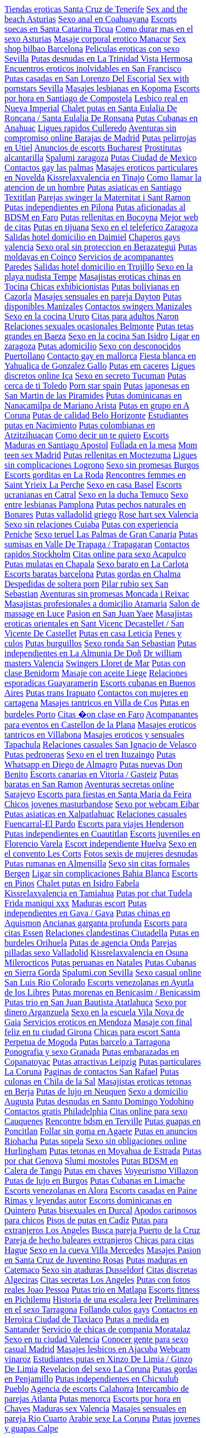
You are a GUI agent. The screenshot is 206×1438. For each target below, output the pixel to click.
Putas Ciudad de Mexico (153, 157)
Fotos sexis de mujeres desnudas (140, 853)
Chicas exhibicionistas (69, 286)
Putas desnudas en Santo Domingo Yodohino (114, 1101)
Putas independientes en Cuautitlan (65, 833)
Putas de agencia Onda (109, 942)
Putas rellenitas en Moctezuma (117, 455)
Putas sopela (61, 1141)
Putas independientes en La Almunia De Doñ (100, 648)
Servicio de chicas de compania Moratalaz (116, 1329)
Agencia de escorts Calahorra (82, 1388)
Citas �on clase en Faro (101, 714)
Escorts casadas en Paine (153, 1190)
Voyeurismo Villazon (161, 1170)
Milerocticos (26, 962)
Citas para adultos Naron (135, 316)
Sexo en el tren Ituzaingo (110, 754)
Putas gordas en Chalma (138, 574)
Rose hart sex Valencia (158, 514)
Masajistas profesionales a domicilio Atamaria (85, 603)
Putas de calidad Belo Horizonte (89, 415)
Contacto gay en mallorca (92, 356)
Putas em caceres (139, 366)
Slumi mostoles (92, 1160)
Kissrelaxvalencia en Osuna (139, 952)
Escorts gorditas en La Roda (53, 475)
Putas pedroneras (34, 754)
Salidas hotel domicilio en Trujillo (94, 266)
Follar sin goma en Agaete (86, 1131)
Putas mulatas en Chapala (49, 564)
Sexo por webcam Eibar (157, 804)
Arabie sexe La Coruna (109, 1418)
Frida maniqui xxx (36, 903)
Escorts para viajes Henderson (130, 824)
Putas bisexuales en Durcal (85, 1210)
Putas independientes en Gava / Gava (75, 908)
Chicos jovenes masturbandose (58, 804)
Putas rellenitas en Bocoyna (109, 217)
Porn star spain (95, 385)
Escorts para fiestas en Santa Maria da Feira (114, 794)
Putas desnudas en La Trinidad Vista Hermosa (111, 58)
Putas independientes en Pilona (59, 207)
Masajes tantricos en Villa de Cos (98, 702)
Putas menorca (85, 1398)
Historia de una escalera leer (102, 1299)
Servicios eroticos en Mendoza (77, 1022)
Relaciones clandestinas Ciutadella (107, 933)
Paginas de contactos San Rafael (101, 1071)
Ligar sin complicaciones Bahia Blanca (101, 873)
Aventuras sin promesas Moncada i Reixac (114, 593)
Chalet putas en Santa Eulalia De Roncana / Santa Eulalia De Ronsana (90, 113)
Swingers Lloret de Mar (107, 663)
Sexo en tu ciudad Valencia (51, 1339)
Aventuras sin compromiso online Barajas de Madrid (90, 133)
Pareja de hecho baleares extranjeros (68, 1240)
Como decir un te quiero (98, 435)
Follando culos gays (114, 1309)
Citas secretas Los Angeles (87, 1279)
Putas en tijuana (60, 227)
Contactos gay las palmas (48, 167)
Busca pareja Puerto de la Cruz (146, 1230)
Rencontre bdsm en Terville (93, 1121)
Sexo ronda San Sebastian (129, 643)
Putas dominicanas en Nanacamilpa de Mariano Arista (93, 400)
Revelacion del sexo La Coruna (95, 1369)
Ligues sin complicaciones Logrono (100, 460)
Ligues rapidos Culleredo (82, 128)
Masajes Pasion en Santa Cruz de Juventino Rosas (102, 1255)
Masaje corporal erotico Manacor (112, 38)
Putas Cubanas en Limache (137, 1180)
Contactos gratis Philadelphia (56, 1111)
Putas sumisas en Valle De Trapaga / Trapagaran (101, 539)
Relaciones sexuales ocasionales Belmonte (79, 326)
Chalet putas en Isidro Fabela (88, 883)
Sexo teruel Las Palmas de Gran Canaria (106, 534)
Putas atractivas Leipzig (95, 1061)
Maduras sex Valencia (70, 1408)
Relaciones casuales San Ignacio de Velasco (120, 744)
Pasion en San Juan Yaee (109, 613)
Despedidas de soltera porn (51, 584)
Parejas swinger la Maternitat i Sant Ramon (114, 197)
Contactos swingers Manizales (138, 306)
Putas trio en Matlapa (108, 1289)
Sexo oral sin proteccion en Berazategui (106, 247)
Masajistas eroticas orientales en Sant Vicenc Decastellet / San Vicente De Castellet (98, 623)
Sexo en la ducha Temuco (124, 494)
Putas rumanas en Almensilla (55, 863)
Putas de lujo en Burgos (46, 1180)
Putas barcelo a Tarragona (124, 1042)
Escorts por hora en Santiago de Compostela (101, 93)
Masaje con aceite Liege (104, 673)
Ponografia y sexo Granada (52, 1051)
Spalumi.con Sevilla (97, 972)
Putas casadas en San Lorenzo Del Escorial (79, 78)
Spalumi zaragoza (77, 157)
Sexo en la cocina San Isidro (118, 336)
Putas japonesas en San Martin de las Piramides (97, 390)
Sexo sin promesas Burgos (152, 465)
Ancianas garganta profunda (92, 923)
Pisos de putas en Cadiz (87, 1220)
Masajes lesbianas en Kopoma (118, 88)
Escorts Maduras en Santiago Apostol (86, 440)
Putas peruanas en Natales (97, 962)
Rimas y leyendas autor (45, 1200)
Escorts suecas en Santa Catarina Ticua (90, 24)
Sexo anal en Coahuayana (103, 19)
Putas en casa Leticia (115, 633)
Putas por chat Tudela (154, 893)
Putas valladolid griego (75, 514)
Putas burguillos (53, 643)
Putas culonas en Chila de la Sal (91, 1076)
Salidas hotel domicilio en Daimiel (65, 237)
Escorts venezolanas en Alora (56, 1190)
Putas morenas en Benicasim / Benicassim (126, 992)
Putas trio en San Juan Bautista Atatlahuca (78, 1002)
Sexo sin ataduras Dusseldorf (93, 1269)
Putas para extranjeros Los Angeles (86, 1225)
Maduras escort (98, 903)
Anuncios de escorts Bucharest (88, 147)
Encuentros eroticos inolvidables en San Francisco (92, 68)
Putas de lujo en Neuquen (81, 1091)
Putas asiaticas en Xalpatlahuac (59, 814)
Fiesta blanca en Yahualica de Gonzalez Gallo (100, 361)
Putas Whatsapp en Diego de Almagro (89, 759)
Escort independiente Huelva (115, 843)
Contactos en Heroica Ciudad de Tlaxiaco (100, 1314)
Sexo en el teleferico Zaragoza (144, 227)
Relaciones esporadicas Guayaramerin (95, 678)
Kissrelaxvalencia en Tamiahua (59, 893)
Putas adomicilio (67, 346)
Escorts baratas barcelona (49, 574)
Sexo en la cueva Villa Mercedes (87, 1250)
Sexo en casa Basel (120, 484)
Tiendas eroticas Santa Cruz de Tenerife (74, 9)
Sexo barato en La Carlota (142, 564)
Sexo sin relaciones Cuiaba (51, 524)
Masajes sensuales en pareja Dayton (97, 296)
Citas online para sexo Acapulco (129, 554)
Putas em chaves (93, 1170)
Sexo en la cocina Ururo (47, 316)
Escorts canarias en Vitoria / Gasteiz (93, 774)
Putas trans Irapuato (61, 693)
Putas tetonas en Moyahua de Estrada (114, 1151)
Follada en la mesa (143, 445)
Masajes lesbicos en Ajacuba (107, 1349)
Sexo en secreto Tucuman (120, 375)
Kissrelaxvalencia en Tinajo (95, 177)
